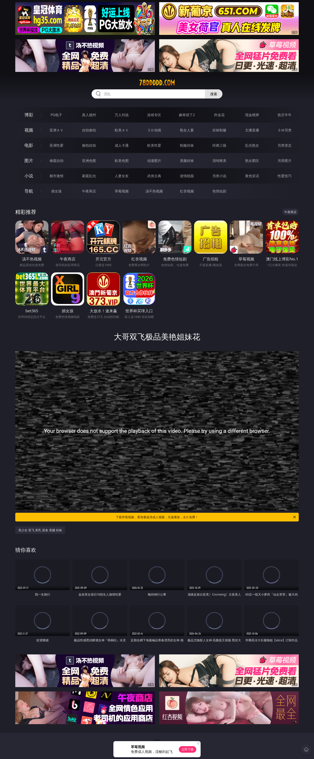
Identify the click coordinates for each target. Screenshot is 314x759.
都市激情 (56, 175)
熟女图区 (252, 160)
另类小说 (219, 175)
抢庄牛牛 (285, 114)
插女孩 (56, 191)
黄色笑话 (252, 175)
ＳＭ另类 (285, 130)
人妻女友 (122, 175)
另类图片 (285, 160)
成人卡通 (122, 145)
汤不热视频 (154, 191)
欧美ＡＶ (122, 130)
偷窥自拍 (56, 160)
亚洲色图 (89, 160)
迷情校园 (187, 175)
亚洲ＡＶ (56, 130)
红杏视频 (187, 191)
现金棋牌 (252, 114)
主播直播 (252, 130)
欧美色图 (122, 160)
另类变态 (285, 145)
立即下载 (187, 749)
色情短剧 (219, 191)
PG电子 (56, 114)
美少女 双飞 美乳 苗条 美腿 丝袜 (40, 530)
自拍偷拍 (89, 130)
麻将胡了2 (187, 114)
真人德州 (89, 114)
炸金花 (219, 114)
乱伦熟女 (252, 145)
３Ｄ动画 (154, 130)
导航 (28, 191)
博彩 (28, 115)
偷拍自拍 (89, 145)
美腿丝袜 (187, 160)
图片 (28, 160)
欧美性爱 (154, 145)
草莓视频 (122, 191)
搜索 (213, 94)
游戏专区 (154, 114)
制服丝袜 (187, 145)
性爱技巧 (285, 175)
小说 (28, 176)
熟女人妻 (187, 130)
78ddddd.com (157, 82)
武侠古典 (154, 175)
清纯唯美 (219, 160)
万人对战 (122, 114)
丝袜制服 (219, 130)
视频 (28, 130)
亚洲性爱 (56, 145)
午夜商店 (89, 191)
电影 (28, 145)
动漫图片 (154, 160)
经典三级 (219, 145)
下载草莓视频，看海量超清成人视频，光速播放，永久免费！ (206, 517)
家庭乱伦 (89, 175)
